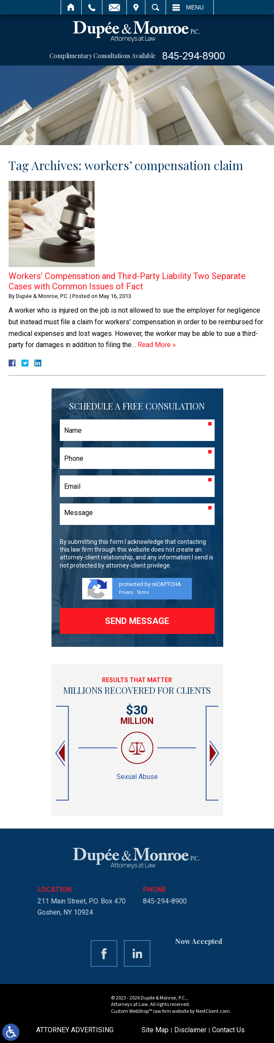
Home (71, 7)
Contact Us (228, 1030)
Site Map (155, 1030)
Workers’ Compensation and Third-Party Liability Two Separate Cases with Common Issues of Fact (127, 281)
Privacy (126, 592)
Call (92, 7)
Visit (136, 7)
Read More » (157, 345)
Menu (195, 7)
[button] (61, 753)
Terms (143, 592)
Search (155, 7)
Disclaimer (190, 1030)
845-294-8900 (193, 56)
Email (114, 7)
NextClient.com (213, 1011)
